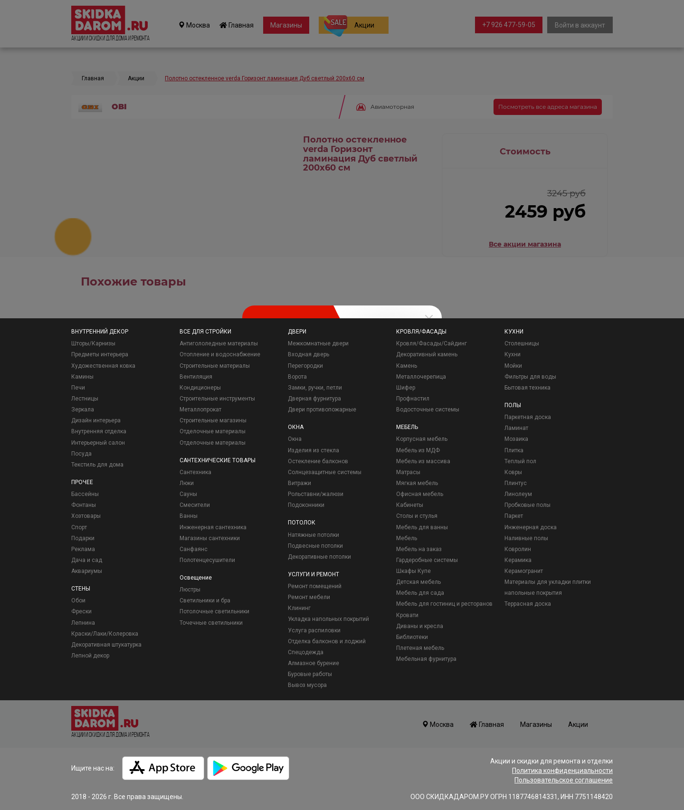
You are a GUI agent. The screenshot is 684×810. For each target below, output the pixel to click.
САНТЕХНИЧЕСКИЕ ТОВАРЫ (218, 460)
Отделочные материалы (213, 431)
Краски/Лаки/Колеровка (104, 633)
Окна (295, 439)
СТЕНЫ (80, 588)
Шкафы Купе (413, 571)
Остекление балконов (318, 461)
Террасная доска (527, 603)
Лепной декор (90, 655)
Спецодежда (305, 652)
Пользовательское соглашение (563, 780)
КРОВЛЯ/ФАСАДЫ (421, 331)
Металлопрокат (200, 409)
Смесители (195, 505)
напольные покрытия (533, 593)
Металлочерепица (421, 376)
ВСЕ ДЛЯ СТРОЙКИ (205, 331)
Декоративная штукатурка (106, 644)
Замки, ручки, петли (315, 387)
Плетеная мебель (420, 648)
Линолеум (518, 494)
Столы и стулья (416, 516)
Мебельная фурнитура (426, 659)
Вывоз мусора (307, 685)
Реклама (83, 549)
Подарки (83, 538)
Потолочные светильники (214, 611)
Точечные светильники (211, 622)
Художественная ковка (103, 365)
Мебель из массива (423, 461)
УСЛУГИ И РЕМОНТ (313, 574)
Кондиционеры (200, 387)
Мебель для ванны (422, 527)
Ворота (297, 376)
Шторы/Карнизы (93, 343)
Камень (406, 365)
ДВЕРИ (297, 331)
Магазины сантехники (210, 538)
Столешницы (521, 343)
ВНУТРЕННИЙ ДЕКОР (99, 331)
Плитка (513, 450)
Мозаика (516, 439)
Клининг (299, 608)
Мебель (406, 538)
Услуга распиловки (314, 630)
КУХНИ (513, 331)
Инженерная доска (530, 527)
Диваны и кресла (419, 626)
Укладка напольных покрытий (328, 619)
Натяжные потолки (313, 535)
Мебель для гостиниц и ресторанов (444, 603)
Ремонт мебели (309, 597)
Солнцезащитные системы (324, 472)
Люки (187, 483)
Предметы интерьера (99, 354)
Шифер (405, 387)
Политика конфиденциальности (562, 770)
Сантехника (195, 472)
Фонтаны (83, 505)
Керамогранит (523, 571)
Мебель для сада (420, 593)
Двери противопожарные (322, 409)
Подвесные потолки (315, 546)
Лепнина (83, 622)
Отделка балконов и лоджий (327, 641)
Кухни (512, 354)
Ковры (513, 472)
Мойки (513, 365)
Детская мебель (418, 582)
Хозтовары (86, 516)
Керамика (518, 560)
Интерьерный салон (98, 442)
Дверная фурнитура (314, 398)
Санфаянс (194, 549)
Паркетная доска (527, 417)
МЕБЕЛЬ (407, 427)
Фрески (81, 611)
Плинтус (515, 483)
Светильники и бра (205, 600)
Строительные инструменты (217, 398)
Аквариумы (86, 571)
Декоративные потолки (319, 556)
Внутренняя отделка (98, 431)
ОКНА (296, 427)
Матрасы (408, 472)
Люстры (190, 589)
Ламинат (516, 428)
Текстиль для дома (97, 464)
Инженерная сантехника (213, 527)
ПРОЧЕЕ (82, 482)
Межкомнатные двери (318, 343)
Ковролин (517, 549)
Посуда (81, 453)
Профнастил (412, 398)
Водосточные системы (427, 409)
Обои (78, 600)
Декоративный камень (426, 354)
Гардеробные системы (427, 560)
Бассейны (85, 494)
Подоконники (306, 505)
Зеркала (82, 409)
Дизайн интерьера (96, 420)
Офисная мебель (419, 494)
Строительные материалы (215, 365)
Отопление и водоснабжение (220, 354)
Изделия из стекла (313, 450)
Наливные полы (526, 538)
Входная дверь (308, 354)
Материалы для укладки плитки (547, 582)
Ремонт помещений (315, 586)
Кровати (407, 615)
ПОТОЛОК (301, 522)
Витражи (299, 483)
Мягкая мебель (417, 483)
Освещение (196, 577)
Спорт (79, 527)
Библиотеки (412, 637)
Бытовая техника (527, 387)
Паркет (513, 516)
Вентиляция (196, 376)
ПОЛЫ (512, 405)
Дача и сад (86, 560)
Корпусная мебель (421, 439)
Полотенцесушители (207, 560)
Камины (82, 376)
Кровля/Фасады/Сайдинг (431, 343)
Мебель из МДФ (418, 450)
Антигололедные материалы (219, 343)
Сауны (188, 494)
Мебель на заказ (419, 549)
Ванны (189, 516)
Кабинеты (409, 505)
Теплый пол (520, 461)
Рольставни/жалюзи (315, 494)
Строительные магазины (213, 420)
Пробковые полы (527, 505)
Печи (78, 387)
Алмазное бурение (313, 663)
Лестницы (84, 398)
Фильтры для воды (530, 376)
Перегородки (305, 365)
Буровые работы (310, 674)
